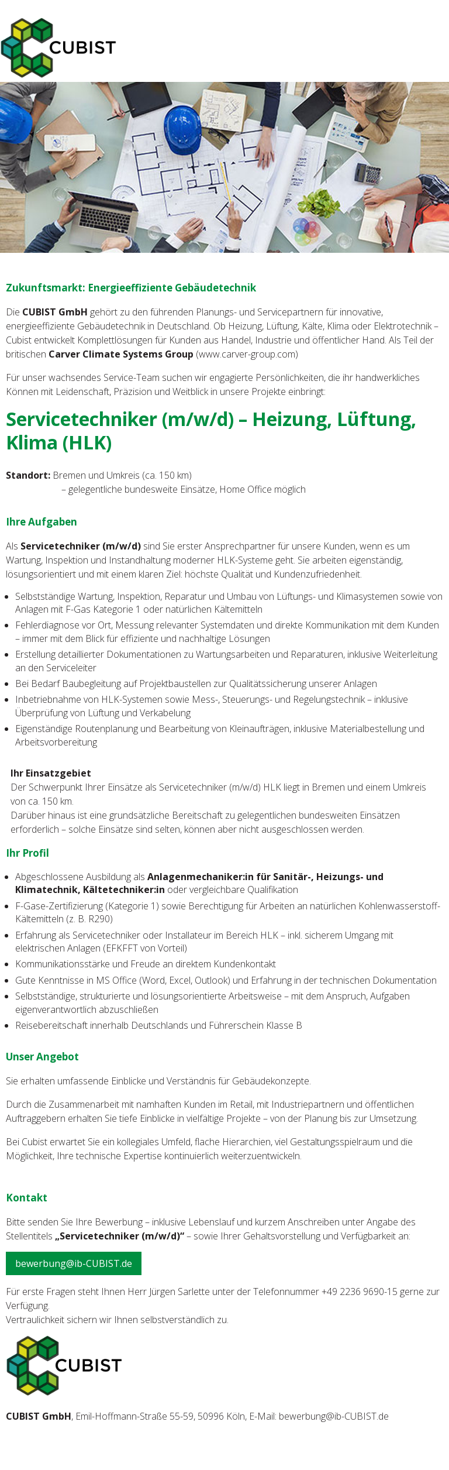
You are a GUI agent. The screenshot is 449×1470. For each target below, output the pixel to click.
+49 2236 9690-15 (360, 1291)
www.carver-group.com (247, 354)
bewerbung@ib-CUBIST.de (73, 1263)
